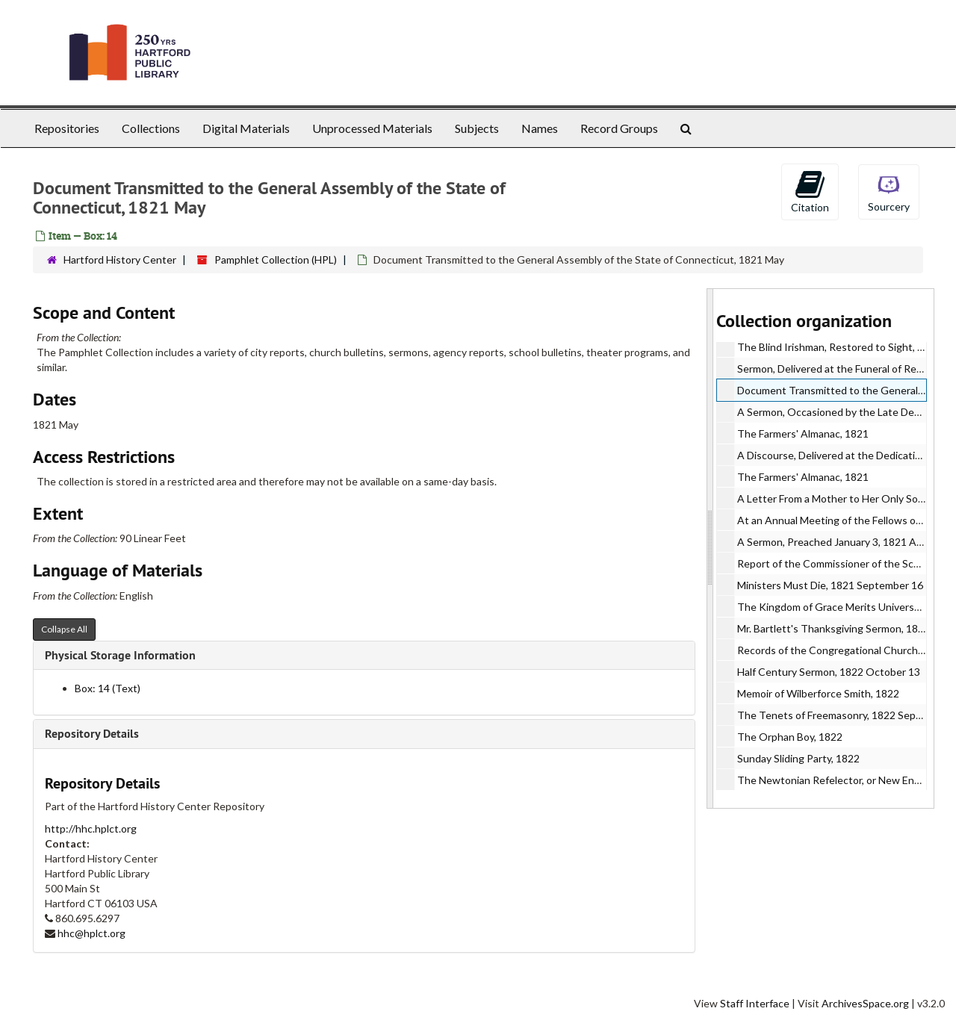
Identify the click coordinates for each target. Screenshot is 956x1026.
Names (539, 128)
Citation (810, 191)
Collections (151, 128)
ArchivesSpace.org (865, 1003)
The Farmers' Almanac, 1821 (803, 433)
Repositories (66, 128)
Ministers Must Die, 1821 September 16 (830, 585)
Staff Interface (754, 1003)
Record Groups (619, 128)
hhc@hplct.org (91, 933)
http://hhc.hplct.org (91, 828)
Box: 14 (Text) (107, 688)
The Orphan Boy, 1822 (789, 736)
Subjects (477, 128)
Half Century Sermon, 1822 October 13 (828, 671)
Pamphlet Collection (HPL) (275, 259)
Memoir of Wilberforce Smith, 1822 (818, 693)
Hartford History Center (119, 259)
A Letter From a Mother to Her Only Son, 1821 (844, 498)
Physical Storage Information (120, 655)
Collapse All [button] (64, 629)
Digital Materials (246, 128)
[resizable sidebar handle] (710, 548)
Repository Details (92, 733)
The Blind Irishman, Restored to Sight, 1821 (839, 347)
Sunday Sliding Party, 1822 (798, 758)
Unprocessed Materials (372, 128)
